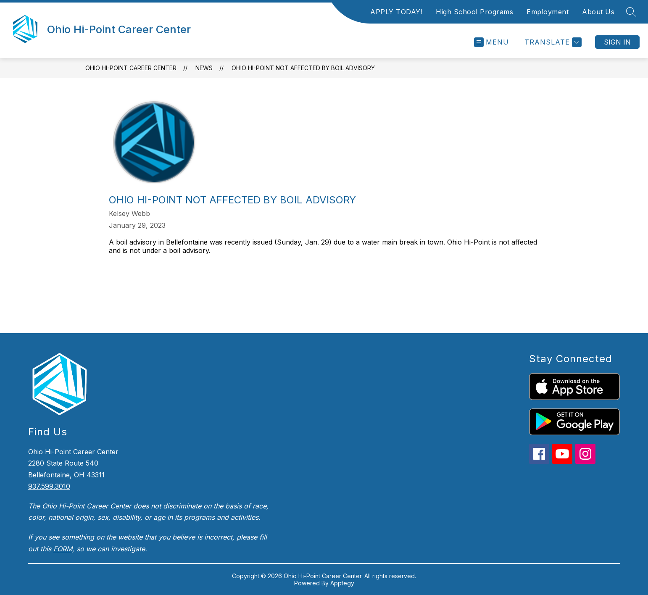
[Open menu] (491, 42)
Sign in (617, 42)
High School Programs (474, 12)
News (204, 67)
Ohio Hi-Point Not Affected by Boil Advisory (303, 67)
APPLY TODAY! (396, 12)
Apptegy (342, 583)
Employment (548, 12)
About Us (598, 12)
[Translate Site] (552, 42)
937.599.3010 (49, 486)
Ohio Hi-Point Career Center (130, 67)
